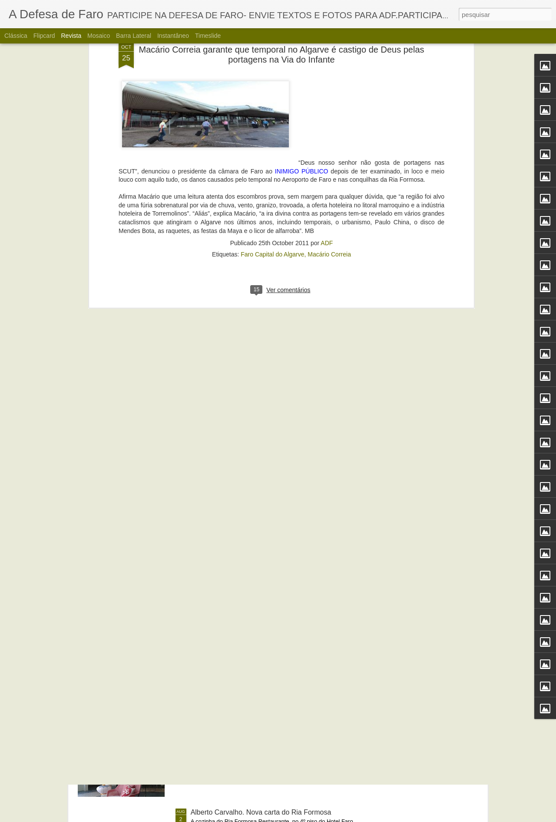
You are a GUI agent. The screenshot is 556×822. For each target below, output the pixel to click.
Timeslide (208, 35)
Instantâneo (173, 35)
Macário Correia (329, 123)
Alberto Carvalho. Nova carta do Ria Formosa (261, 812)
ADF (327, 112)
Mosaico (98, 35)
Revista (71, 35)
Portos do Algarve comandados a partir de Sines (265, 615)
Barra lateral (133, 35)
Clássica (15, 35)
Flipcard (44, 35)
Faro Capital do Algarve (272, 123)
